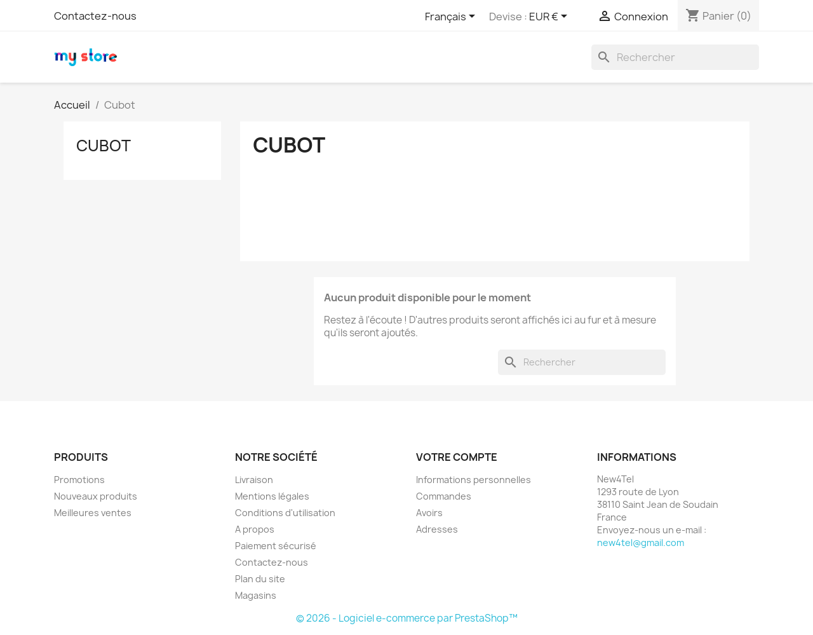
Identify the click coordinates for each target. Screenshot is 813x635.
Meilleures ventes (92, 513)
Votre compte (456, 457)
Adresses (437, 529)
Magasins (255, 595)
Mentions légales (272, 496)
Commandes (443, 496)
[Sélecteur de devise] (550, 17)
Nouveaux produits (95, 496)
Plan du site (260, 579)
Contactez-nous (95, 16)
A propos (254, 529)
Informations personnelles (473, 480)
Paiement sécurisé (275, 546)
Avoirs (429, 513)
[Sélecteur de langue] (452, 17)
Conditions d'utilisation (285, 513)
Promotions (79, 480)
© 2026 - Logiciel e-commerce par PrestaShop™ (407, 618)
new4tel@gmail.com (640, 542)
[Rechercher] (675, 57)
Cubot (103, 145)
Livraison (254, 480)
